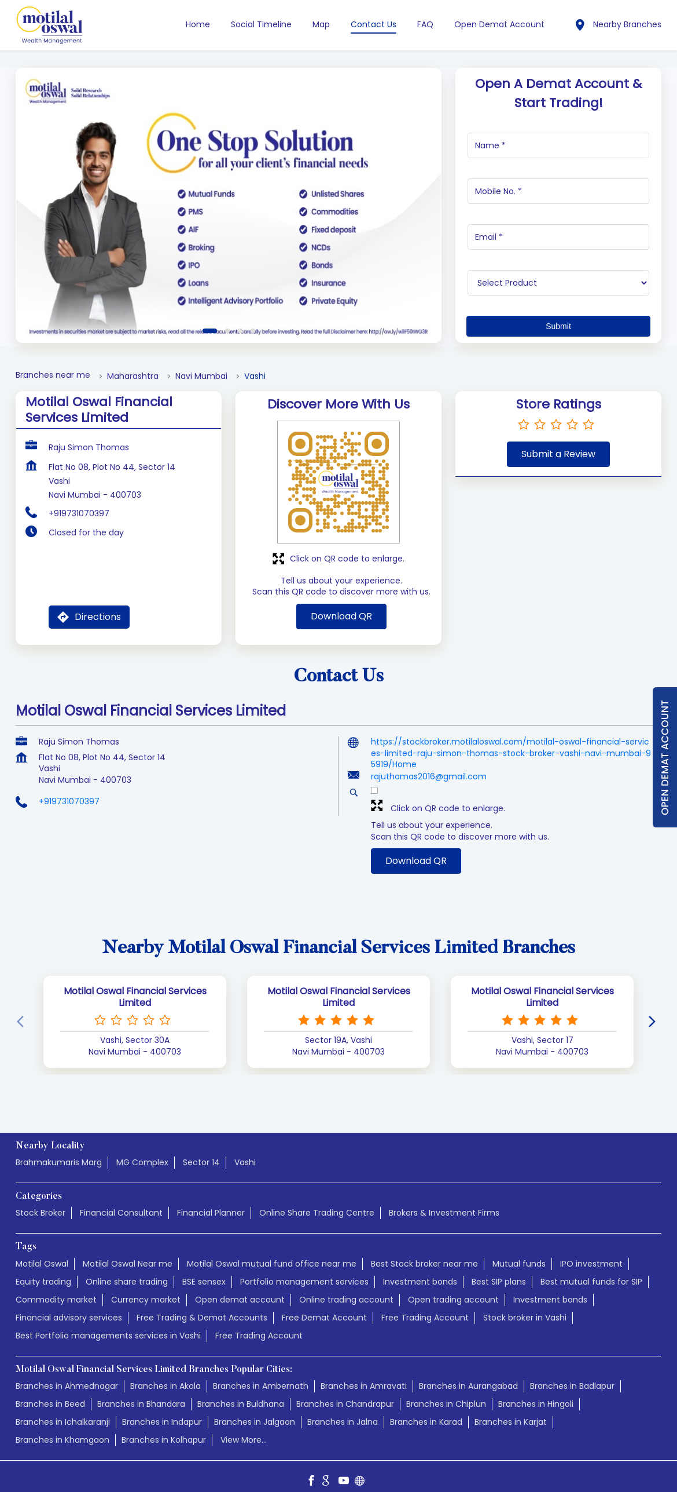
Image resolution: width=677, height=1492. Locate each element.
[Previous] (23, 1011)
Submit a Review (558, 443)
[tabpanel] (228, 194)
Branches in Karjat (510, 1411)
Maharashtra (133, 365)
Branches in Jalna (342, 1411)
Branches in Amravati (364, 1375)
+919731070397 (79, 502)
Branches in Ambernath (260, 1375)
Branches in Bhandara (141, 1393)
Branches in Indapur (162, 1411)
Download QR (341, 605)
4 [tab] (253, 320)
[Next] (654, 1011)
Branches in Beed (50, 1393)
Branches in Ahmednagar (67, 1375)
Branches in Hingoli (535, 1393)
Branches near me (53, 364)
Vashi (245, 1151)
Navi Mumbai (201, 365)
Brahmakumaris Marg (59, 1151)
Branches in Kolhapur (164, 1429)
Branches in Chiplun (446, 1393)
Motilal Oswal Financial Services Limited (135, 986)
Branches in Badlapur (572, 1375)
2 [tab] (227, 320)
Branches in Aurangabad (468, 1375)
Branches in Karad (426, 1411)
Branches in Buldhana (240, 1393)
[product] (559, 271)
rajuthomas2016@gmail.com (429, 765)
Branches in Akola (165, 1375)
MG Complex (142, 1151)
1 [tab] (210, 320)
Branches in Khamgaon (62, 1429)
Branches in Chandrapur (345, 1393)
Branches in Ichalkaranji (63, 1411)
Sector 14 (201, 1151)
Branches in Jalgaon (254, 1411)
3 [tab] (240, 320)
